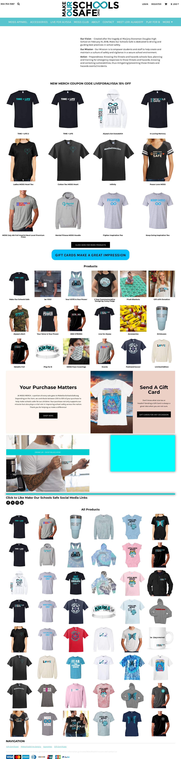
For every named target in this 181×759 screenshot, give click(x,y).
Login (145, 4)
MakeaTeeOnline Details (31, 747)
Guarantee (47, 747)
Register (156, 4)
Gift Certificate (12, 747)
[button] (18, 4)
